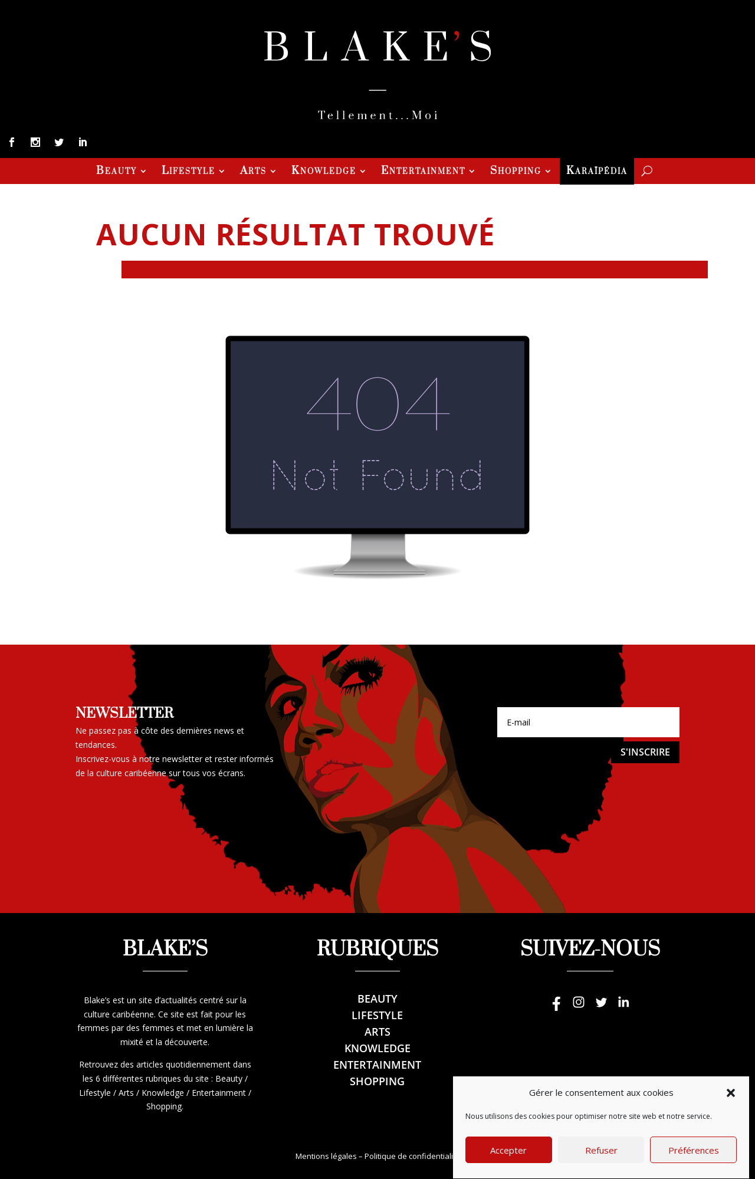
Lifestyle (188, 172)
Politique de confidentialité (412, 1156)
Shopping (515, 172)
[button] (731, 1113)
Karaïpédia (597, 172)
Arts (253, 172)
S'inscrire (645, 752)
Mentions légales (326, 1156)
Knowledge (323, 172)
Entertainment (423, 172)
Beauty (116, 172)
